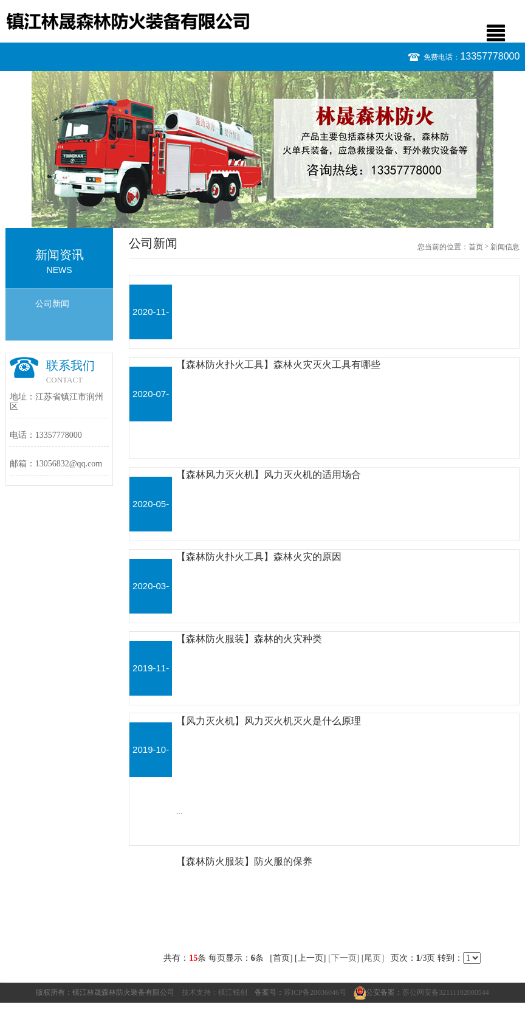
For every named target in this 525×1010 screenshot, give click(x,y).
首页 (475, 247)
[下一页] (343, 958)
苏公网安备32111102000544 (445, 992)
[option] (262, 149)
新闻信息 (505, 247)
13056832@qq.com (69, 463)
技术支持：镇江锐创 (214, 992)
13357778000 (490, 56)
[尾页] (373, 958)
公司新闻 (52, 303)
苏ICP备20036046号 (315, 992)
